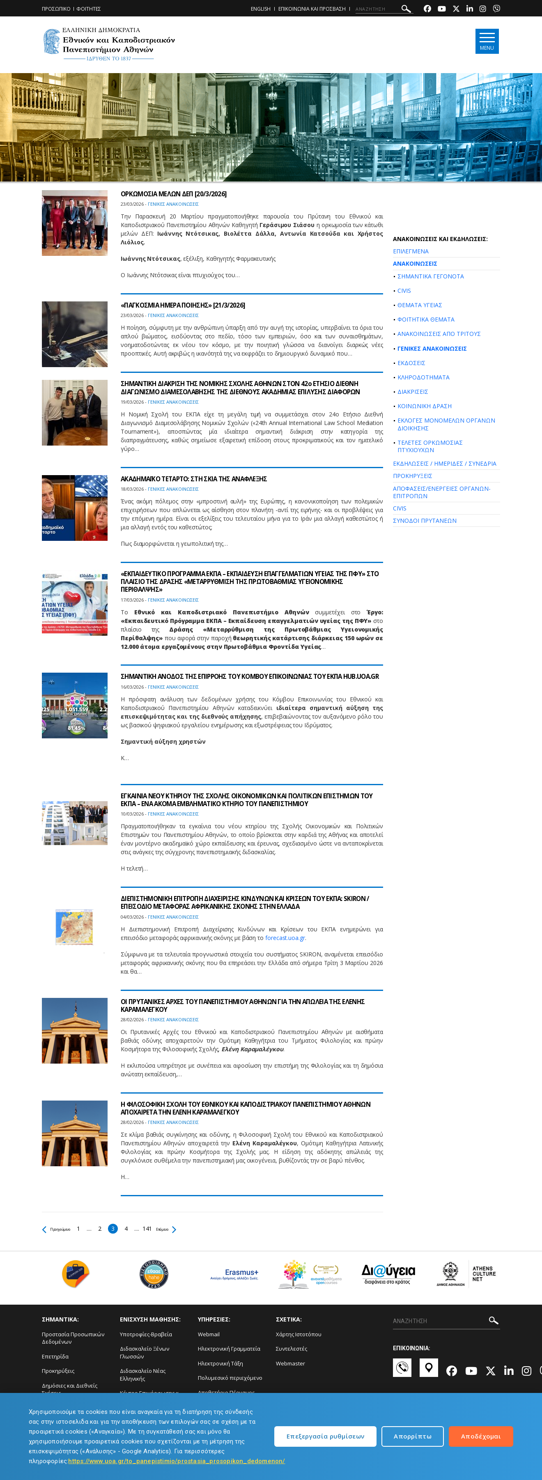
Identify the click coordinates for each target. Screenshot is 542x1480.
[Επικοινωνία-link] (402, 1371)
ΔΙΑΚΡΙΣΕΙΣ (412, 391)
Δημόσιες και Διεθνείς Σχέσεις (69, 1389)
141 (163, 1228)
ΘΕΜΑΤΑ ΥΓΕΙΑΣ (419, 305)
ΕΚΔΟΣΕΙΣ (411, 363)
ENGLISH (261, 8)
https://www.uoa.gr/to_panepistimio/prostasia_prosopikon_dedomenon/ (176, 1461)
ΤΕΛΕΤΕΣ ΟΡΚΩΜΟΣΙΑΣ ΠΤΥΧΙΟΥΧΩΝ (430, 446)
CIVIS (404, 290)
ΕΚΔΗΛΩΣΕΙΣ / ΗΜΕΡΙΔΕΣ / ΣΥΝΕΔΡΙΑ (444, 463)
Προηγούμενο (64, 1228)
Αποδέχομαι (481, 1436)
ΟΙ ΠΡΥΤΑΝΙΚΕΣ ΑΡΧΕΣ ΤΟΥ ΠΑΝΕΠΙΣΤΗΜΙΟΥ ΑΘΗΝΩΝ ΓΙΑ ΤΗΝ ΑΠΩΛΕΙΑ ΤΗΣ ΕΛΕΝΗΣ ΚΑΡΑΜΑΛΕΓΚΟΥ (249, 1005)
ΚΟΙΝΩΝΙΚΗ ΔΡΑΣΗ (424, 406)
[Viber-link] (496, 9)
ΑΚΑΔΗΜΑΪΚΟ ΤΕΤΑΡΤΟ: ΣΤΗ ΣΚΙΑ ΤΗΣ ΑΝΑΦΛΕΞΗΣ (199, 478)
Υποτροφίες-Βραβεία (146, 1334)
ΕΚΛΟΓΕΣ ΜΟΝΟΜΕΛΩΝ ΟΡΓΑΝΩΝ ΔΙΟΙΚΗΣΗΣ (446, 424)
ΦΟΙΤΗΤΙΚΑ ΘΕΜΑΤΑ (426, 319)
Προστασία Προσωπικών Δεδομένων (73, 1338)
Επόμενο (188, 1228)
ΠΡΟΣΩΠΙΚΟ (56, 8)
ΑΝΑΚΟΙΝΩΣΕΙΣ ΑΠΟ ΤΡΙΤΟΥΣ (439, 334)
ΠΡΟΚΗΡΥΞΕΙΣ (412, 476)
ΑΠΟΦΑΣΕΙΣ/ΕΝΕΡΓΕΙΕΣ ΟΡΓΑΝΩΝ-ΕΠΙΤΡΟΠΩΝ (442, 492)
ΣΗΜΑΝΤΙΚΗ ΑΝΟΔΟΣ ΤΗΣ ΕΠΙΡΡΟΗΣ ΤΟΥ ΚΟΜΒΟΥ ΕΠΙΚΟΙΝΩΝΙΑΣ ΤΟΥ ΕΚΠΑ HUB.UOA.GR (237, 680)
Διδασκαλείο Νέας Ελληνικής (142, 1374)
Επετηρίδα (55, 1356)
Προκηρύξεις (58, 1370)
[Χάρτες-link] (429, 1371)
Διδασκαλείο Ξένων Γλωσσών (144, 1352)
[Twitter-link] (456, 9)
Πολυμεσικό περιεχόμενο (230, 1377)
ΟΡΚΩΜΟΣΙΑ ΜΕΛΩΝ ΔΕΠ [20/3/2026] (176, 193)
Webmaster (290, 1363)
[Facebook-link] (427, 9)
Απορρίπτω (413, 1436)
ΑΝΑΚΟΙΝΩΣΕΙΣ (415, 263)
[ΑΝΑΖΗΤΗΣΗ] (384, 9)
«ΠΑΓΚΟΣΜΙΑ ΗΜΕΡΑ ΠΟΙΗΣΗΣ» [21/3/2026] (186, 305)
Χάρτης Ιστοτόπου (299, 1334)
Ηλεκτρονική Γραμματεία (229, 1348)
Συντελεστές (291, 1348)
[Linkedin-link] (469, 9)
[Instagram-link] (483, 9)
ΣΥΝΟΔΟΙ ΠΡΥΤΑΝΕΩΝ (425, 520)
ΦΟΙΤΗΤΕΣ (88, 8)
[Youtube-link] (442, 9)
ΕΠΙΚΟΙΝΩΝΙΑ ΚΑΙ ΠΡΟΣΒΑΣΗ (312, 8)
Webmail (209, 1334)
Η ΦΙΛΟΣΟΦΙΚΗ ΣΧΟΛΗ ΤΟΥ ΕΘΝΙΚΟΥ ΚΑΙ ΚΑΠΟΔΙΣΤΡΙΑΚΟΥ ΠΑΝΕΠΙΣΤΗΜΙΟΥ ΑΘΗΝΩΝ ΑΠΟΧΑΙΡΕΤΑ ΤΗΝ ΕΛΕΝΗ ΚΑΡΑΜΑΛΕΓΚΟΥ (237, 1108)
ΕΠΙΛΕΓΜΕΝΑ (411, 251)
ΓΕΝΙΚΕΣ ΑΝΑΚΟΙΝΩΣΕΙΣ (432, 348)
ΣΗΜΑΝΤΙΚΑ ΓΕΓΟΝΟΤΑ (430, 276)
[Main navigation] (486, 42)
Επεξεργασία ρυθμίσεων (325, 1436)
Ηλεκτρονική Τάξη (220, 1363)
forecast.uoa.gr (285, 938)
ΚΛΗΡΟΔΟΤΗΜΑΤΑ (423, 377)
